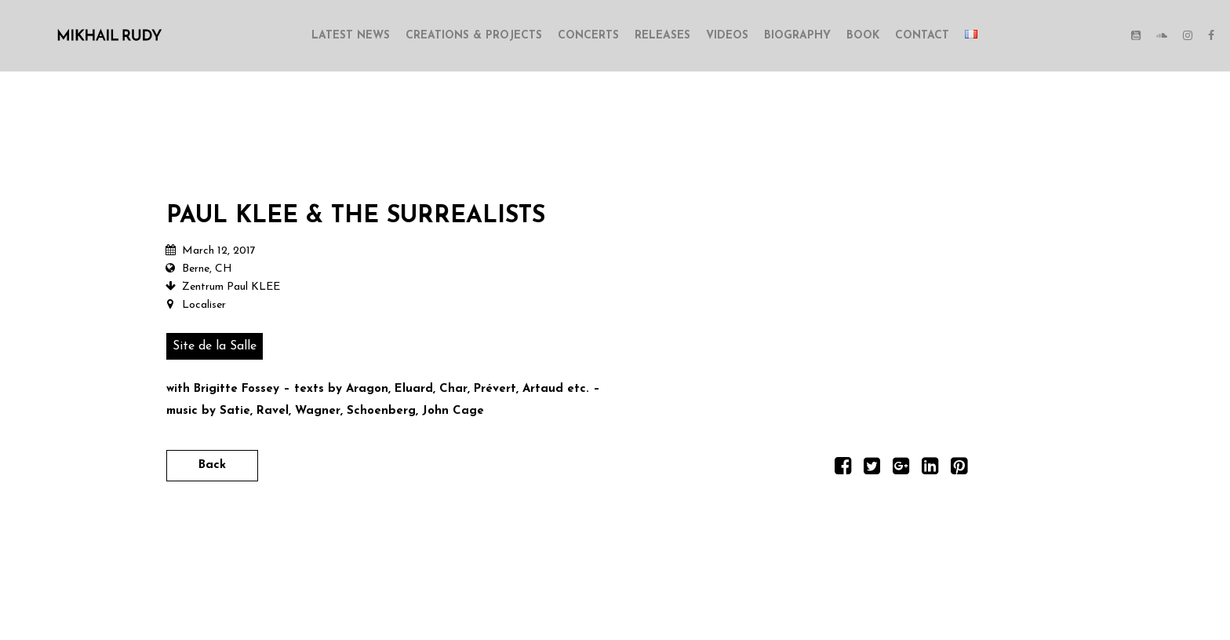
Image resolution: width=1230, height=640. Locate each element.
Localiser (204, 305)
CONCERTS (588, 36)
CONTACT (922, 36)
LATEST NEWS (350, 36)
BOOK (862, 36)
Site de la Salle (215, 346)
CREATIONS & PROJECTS (474, 36)
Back (212, 465)
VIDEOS (727, 36)
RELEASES (662, 36)
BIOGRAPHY (797, 36)
